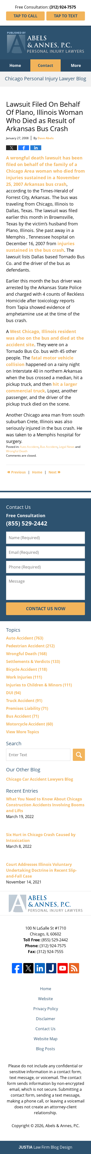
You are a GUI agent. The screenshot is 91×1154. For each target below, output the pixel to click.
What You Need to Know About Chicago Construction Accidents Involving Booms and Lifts (45, 804)
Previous (16, 472)
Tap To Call (25, 16)
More (76, 65)
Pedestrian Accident (30, 646)
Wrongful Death (16, 451)
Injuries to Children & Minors (39, 685)
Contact (45, 65)
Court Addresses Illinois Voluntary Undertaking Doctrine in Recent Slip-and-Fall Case (41, 870)
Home (15, 65)
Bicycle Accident (26, 669)
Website (45, 998)
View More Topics (22, 731)
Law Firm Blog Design (45, 1147)
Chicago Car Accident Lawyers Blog (39, 779)
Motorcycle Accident (29, 724)
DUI (13, 692)
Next (54, 472)
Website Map (46, 1038)
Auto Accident (29, 447)
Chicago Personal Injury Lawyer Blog (45, 42)
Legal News (66, 447)
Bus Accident (49, 447)
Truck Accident (24, 700)
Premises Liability (27, 708)
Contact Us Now (45, 608)
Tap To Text (65, 16)
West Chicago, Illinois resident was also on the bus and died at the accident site (45, 337)
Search (79, 755)
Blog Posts (45, 1048)
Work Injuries (24, 677)
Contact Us (45, 1028)
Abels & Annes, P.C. (62, 1125)
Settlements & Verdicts (33, 661)
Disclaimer (45, 1018)
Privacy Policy (45, 1008)
